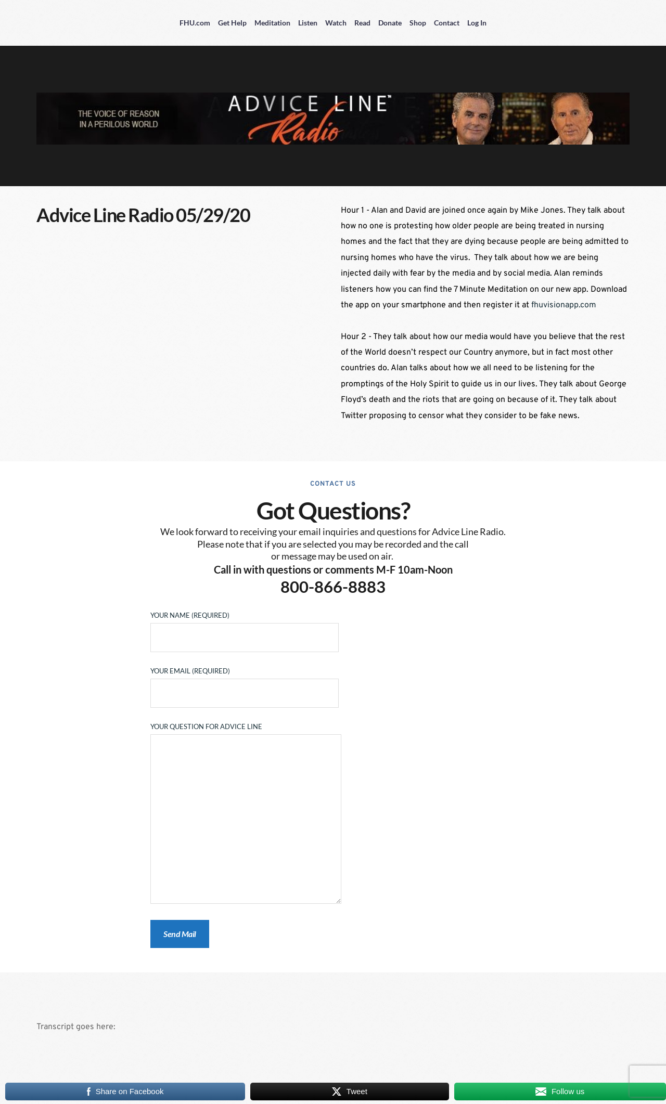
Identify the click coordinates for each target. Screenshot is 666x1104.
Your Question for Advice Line (245, 813)
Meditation (272, 22)
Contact (446, 22)
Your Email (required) (244, 682)
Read (362, 22)
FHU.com (195, 22)
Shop (417, 22)
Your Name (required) (244, 626)
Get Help (232, 22)
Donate (390, 22)
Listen (307, 22)
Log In (476, 22)
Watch (336, 22)
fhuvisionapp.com (563, 305)
